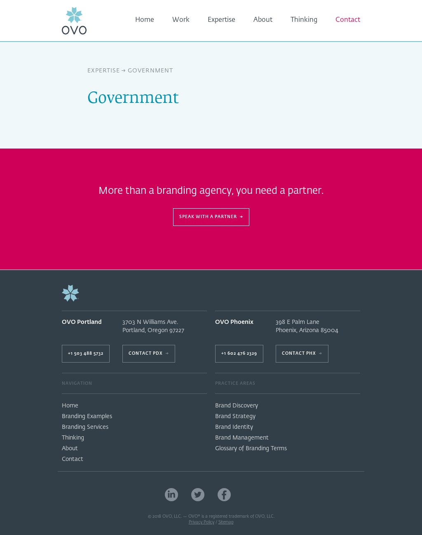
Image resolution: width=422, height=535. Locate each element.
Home (144, 20)
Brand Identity (234, 427)
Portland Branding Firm (250, 494)
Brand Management (242, 438)
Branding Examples (87, 416)
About (262, 20)
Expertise (221, 20)
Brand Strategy (235, 416)
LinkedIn (171, 494)
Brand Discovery (236, 406)
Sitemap (226, 522)
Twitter (197, 494)
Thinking (304, 20)
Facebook (224, 494)
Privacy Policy (201, 522)
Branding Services (85, 427)
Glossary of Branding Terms (251, 448)
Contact (347, 20)
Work (181, 20)
